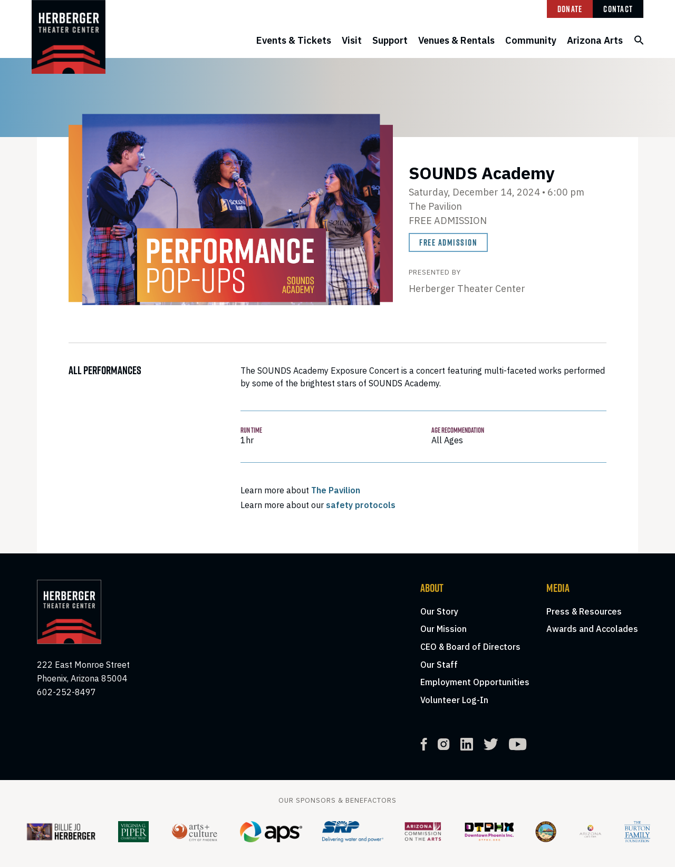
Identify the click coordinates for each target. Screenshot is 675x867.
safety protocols (361, 505)
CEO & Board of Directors (470, 646)
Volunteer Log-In (454, 700)
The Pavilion (335, 490)
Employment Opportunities (474, 682)
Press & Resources (584, 611)
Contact (618, 9)
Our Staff (439, 664)
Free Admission (448, 242)
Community (530, 40)
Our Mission (443, 629)
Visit (352, 40)
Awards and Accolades (592, 629)
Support (390, 40)
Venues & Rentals (456, 40)
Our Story (439, 611)
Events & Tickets (293, 40)
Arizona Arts (595, 40)
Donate (570, 9)
